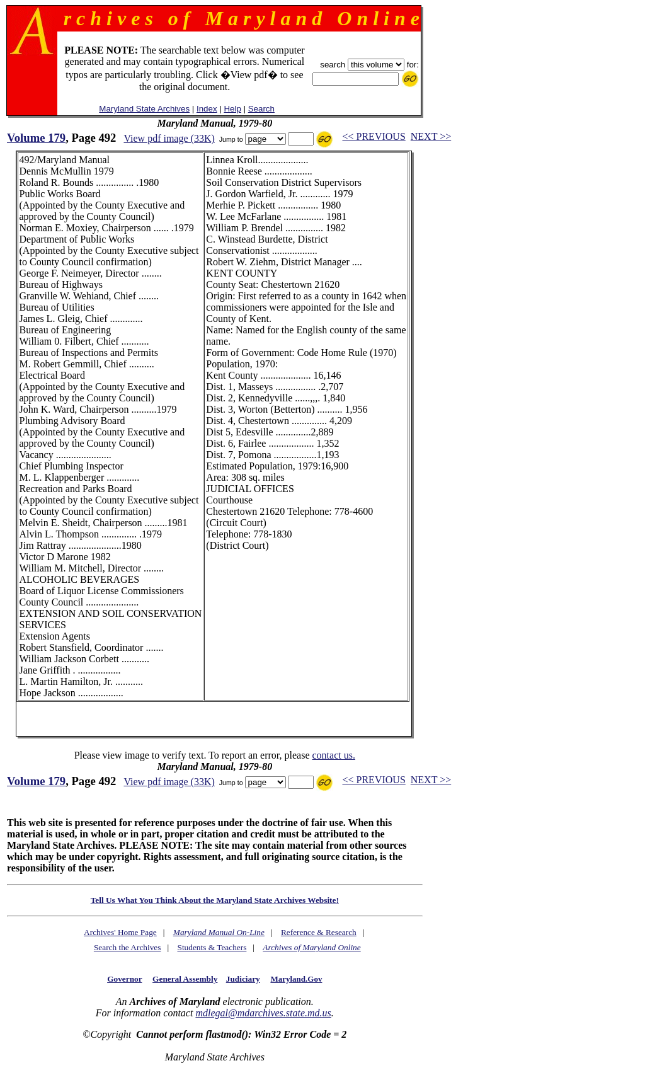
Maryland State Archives (144, 108)
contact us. (333, 755)
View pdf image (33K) (168, 138)
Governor (124, 979)
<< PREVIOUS (374, 136)
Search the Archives (127, 947)
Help (232, 108)
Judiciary (243, 979)
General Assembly (184, 979)
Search (261, 108)
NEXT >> (431, 136)
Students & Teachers (211, 947)
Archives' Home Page (120, 932)
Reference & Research (319, 932)
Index (207, 108)
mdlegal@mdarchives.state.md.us (263, 1013)
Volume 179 (36, 137)
